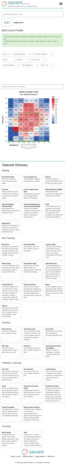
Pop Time (5, 369)
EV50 (47, 204)
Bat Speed (5, 244)
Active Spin (50, 329)
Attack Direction (51, 263)
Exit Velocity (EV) (8, 177)
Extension (27, 346)
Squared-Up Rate (30, 284)
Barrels (48, 177)
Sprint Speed (6, 432)
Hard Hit (5, 189)
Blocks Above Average (31, 407)
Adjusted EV (6, 223)
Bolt (25, 432)
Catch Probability (8, 407)
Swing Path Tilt (7, 284)
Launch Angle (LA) (30, 177)
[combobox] (32, 14)
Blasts (48, 284)
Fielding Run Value (52, 386)
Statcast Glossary (15, 165)
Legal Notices (40, 456)
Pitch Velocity (7, 329)
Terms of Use (15, 456)
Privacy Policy (28, 456)
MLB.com (51, 456)
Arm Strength (28, 369)
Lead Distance (51, 369)
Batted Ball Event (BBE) (54, 189)
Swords (4, 306)
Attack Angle (6, 263)
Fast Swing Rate (29, 244)
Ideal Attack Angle (30, 263)
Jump (4, 386)
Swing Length (51, 244)
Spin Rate (5, 346)
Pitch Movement (29, 329)
